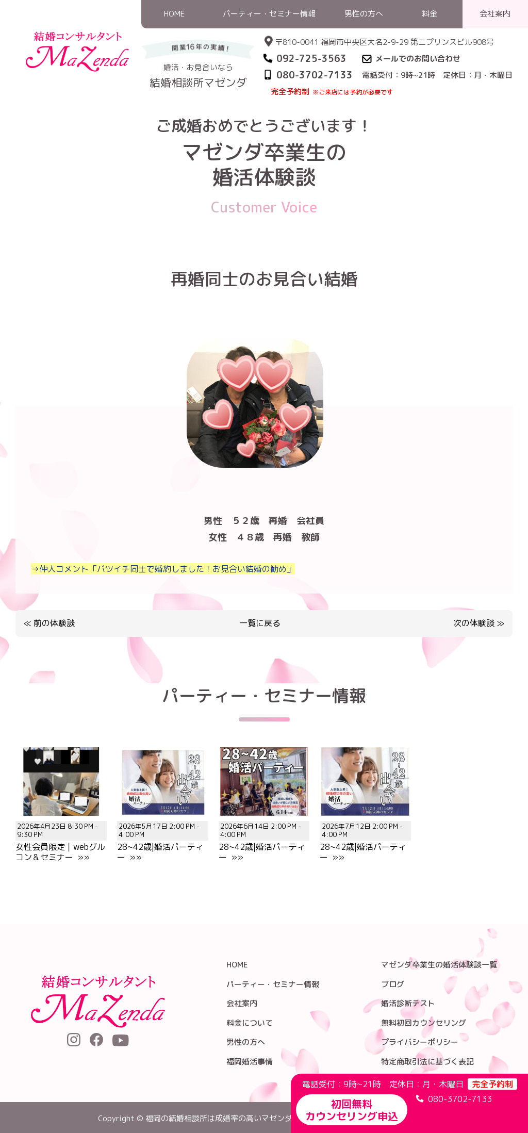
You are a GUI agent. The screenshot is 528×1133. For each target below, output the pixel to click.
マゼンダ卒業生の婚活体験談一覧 (439, 964)
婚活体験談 (406, 110)
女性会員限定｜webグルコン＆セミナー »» (61, 836)
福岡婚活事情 (249, 1061)
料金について (249, 1022)
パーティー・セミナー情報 (272, 984)
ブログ (392, 984)
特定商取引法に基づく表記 (427, 1061)
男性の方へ (245, 1042)
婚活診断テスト (408, 1003)
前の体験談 (54, 623)
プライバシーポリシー (419, 1042)
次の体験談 (473, 623)
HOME (367, 110)
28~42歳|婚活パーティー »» (162, 836)
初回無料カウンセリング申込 (351, 1109)
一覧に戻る (259, 623)
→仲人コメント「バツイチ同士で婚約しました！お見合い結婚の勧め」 (163, 568)
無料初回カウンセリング (423, 1022)
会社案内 (241, 1003)
